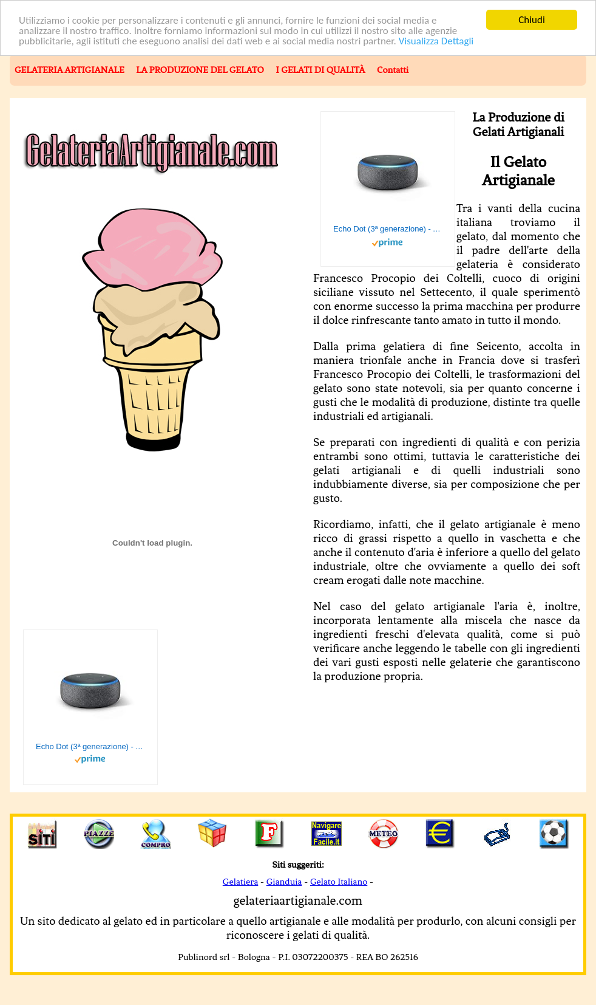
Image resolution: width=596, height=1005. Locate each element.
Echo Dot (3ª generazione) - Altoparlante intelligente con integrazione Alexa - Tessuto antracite (387, 228)
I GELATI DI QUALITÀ (320, 69)
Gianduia (284, 881)
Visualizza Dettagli (436, 41)
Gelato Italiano (338, 881)
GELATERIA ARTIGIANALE (69, 69)
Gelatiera (240, 881)
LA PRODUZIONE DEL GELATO (200, 69)
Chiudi (531, 19)
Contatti (392, 69)
